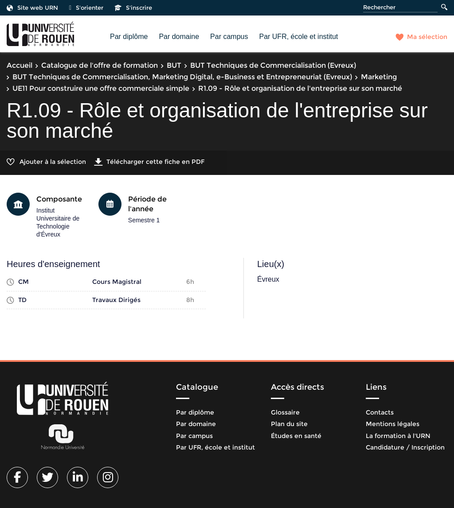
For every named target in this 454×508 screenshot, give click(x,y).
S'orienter (86, 7)
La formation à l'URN (398, 436)
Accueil (19, 65)
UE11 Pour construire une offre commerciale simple (100, 88)
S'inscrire (133, 7)
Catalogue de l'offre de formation (99, 65)
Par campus (229, 36)
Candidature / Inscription (405, 447)
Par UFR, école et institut (298, 36)
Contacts (380, 412)
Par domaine (179, 36)
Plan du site (289, 424)
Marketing (379, 77)
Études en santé (296, 436)
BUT (174, 65)
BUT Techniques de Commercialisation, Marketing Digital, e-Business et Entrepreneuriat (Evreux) (182, 77)
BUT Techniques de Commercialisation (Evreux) (273, 65)
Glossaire (285, 412)
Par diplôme (129, 36)
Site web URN (32, 7)
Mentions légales (392, 424)
